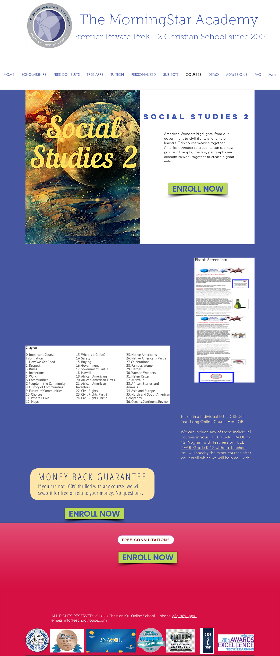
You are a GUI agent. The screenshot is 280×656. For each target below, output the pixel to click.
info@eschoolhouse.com (85, 620)
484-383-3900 (184, 616)
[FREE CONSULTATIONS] (145, 539)
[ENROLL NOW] (198, 188)
